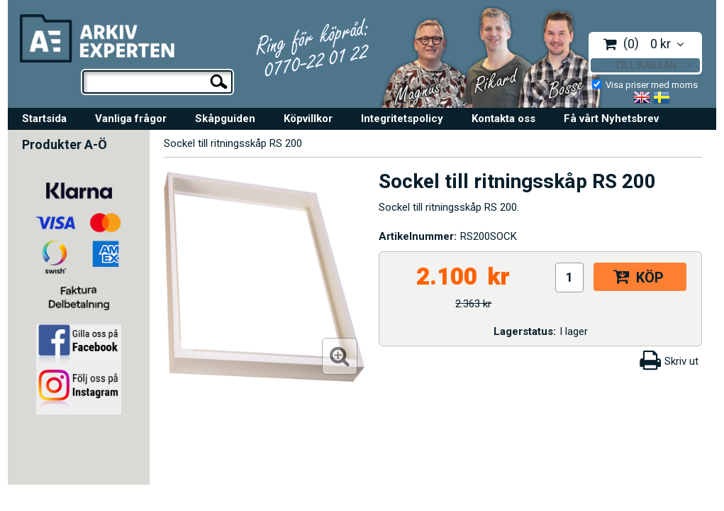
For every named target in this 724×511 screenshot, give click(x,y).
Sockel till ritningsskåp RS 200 (233, 143)
